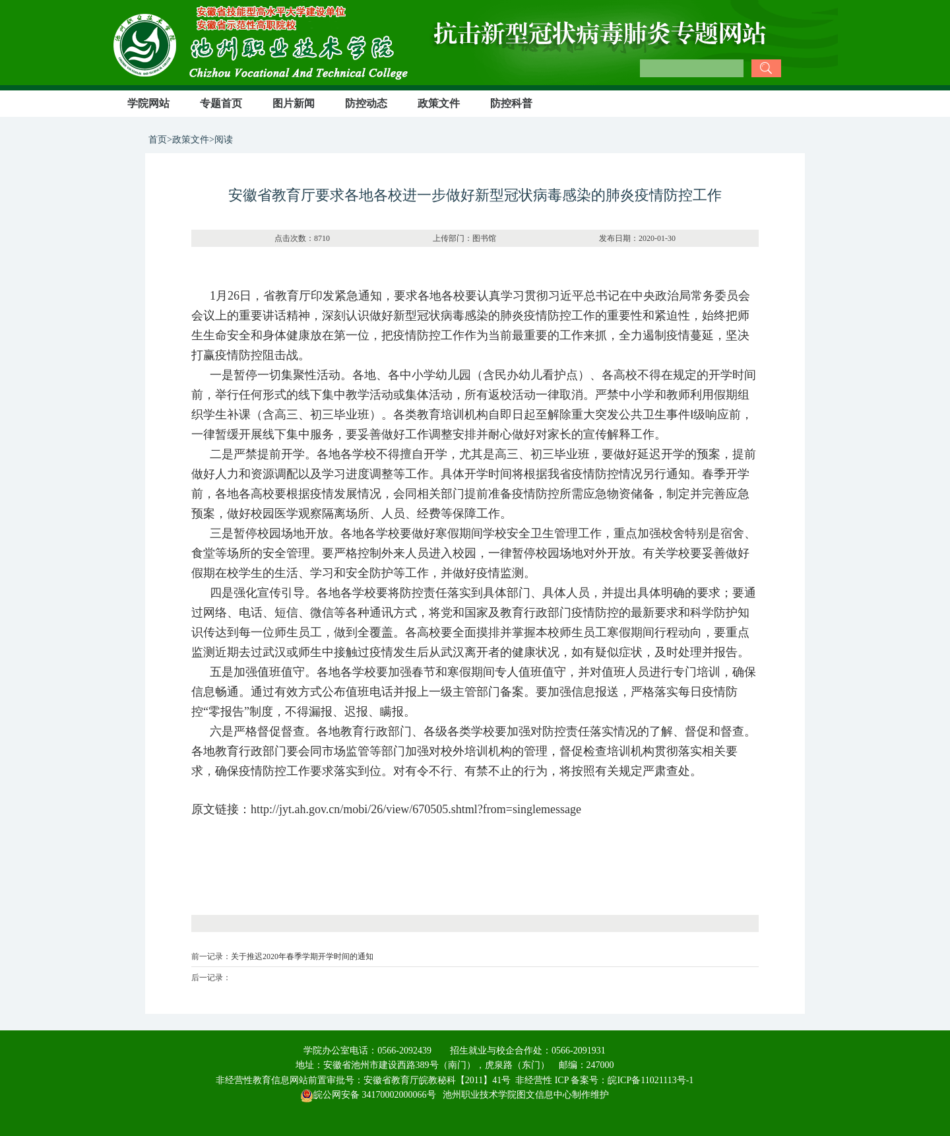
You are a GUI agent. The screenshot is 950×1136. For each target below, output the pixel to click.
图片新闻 (293, 103)
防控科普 (511, 103)
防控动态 (366, 103)
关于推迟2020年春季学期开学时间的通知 (302, 956)
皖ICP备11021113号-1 (650, 1080)
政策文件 (439, 103)
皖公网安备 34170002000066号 (368, 1095)
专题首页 (221, 103)
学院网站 (148, 103)
